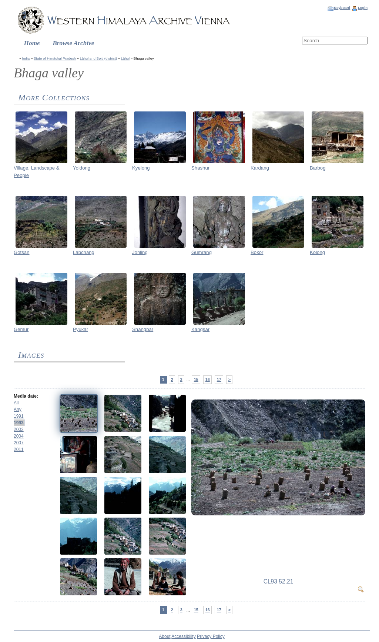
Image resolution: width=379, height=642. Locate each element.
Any (17, 409)
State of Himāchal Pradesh (55, 58)
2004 (19, 436)
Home (32, 43)
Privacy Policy (211, 636)
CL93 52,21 (279, 581)
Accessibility (183, 636)
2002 (19, 429)
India (26, 58)
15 (196, 379)
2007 (19, 442)
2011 (19, 449)
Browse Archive (73, 43)
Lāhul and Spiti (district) (98, 58)
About (164, 636)
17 (219, 379)
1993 (19, 422)
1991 (19, 416)
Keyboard (342, 8)
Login (363, 8)
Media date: (26, 396)
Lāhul (125, 58)
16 (207, 379)
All (16, 402)
